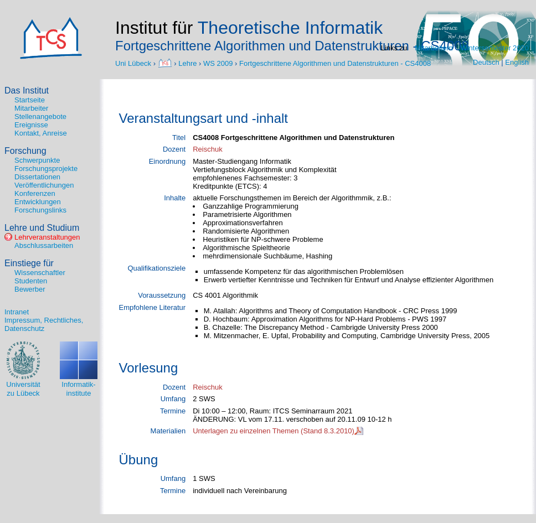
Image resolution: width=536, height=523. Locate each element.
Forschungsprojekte (46, 168)
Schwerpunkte (37, 160)
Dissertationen (37, 177)
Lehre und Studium (41, 227)
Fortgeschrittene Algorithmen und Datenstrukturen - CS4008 (335, 63)
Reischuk (207, 149)
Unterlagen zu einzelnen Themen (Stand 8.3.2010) (273, 431)
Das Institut (26, 90)
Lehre (187, 63)
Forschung (25, 151)
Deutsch (486, 62)
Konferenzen (34, 193)
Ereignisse (31, 125)
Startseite (29, 100)
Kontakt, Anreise (40, 133)
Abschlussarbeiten (43, 245)
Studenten (30, 281)
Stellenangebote (40, 116)
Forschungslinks (40, 210)
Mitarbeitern (434, 48)
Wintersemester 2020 (494, 48)
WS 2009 (218, 63)
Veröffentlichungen (44, 185)
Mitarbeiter (31, 108)
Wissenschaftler (39, 272)
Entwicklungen (37, 202)
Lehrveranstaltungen (47, 237)
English (517, 62)
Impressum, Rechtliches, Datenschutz (43, 324)
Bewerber (29, 289)
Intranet (16, 312)
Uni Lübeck (134, 63)
